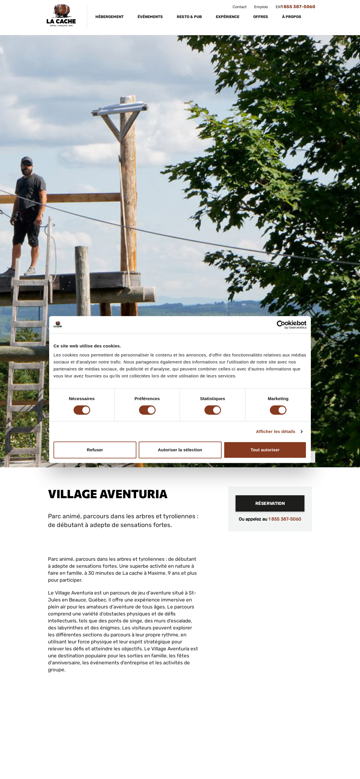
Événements (151, 17)
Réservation (270, 503)
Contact (240, 7)
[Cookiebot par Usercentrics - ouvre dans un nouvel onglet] (281, 324)
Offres (261, 17)
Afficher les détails (275, 431)
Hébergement (109, 17)
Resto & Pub (190, 17)
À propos (292, 17)
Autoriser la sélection (180, 449)
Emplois (261, 7)
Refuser (95, 449)
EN (278, 7)
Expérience (228, 17)
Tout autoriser (265, 449)
